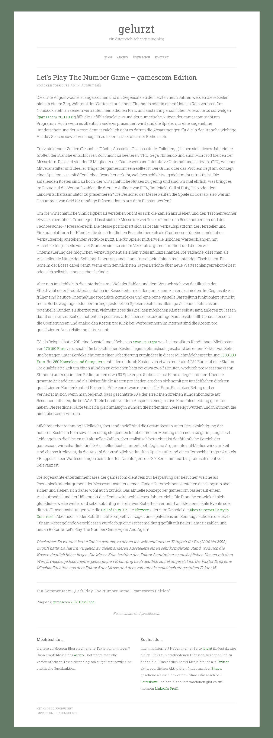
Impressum (45, 712)
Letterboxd (149, 681)
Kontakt (162, 57)
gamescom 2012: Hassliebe (73, 602)
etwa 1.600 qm (145, 341)
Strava (216, 668)
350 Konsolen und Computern (79, 361)
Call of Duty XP (114, 509)
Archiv (122, 57)
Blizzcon (142, 509)
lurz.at (207, 648)
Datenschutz (67, 712)
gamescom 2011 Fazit (57, 116)
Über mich (141, 57)
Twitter (223, 661)
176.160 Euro (55, 348)
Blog (108, 57)
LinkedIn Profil (166, 688)
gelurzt (136, 28)
